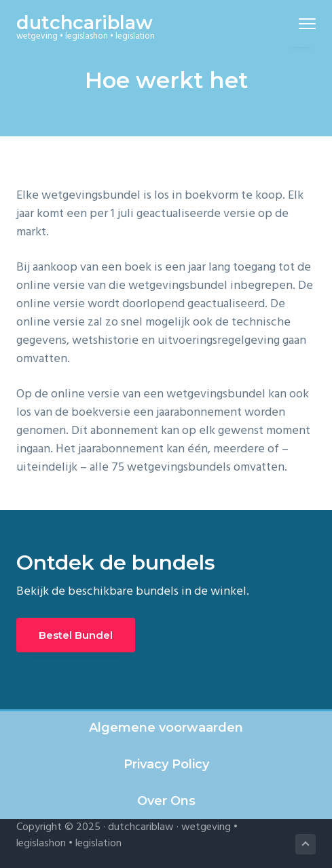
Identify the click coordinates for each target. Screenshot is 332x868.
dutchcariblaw (84, 23)
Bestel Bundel (76, 635)
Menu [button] (301, 23)
